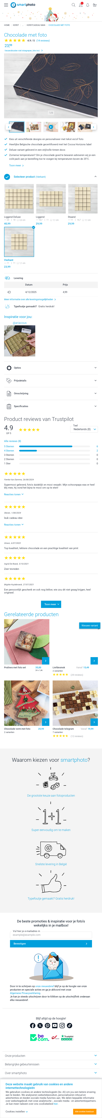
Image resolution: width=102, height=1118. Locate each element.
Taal (75, 425)
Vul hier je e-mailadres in (26, 931)
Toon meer (50, 604)
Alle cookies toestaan (84, 1111)
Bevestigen (20, 943)
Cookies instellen (17, 1111)
